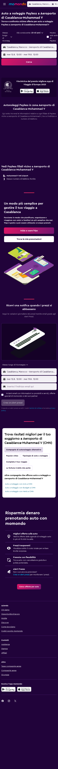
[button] (4, 4)
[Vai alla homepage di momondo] (17, 4)
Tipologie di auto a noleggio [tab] (35, 466)
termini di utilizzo (35, 418)
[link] (29, 241)
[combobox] (7, 37)
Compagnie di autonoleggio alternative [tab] (23, 460)
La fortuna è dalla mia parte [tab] (18, 478)
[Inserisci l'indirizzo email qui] (31, 397)
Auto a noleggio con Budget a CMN (20, 498)
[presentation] (43, 101)
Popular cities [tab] (12, 466)
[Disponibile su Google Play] (27, 101)
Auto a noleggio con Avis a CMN (18, 494)
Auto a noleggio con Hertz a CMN (19, 502)
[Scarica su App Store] (43, 101)
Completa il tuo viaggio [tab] (16, 472)
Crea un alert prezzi (21, 585)
